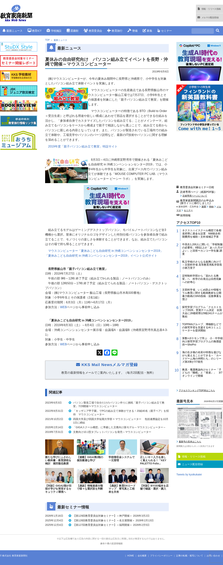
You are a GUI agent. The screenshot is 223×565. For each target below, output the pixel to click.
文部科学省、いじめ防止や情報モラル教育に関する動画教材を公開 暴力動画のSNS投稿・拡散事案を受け (202, 294)
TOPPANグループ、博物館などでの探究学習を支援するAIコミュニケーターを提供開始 (201, 327)
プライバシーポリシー (161, 555)
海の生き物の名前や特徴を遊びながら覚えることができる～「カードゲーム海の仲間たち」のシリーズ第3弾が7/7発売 (201, 357)
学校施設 (54, 30)
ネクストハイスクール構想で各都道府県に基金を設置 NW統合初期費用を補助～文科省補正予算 (201, 233)
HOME (130, 555)
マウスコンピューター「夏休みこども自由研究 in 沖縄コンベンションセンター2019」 (105, 250)
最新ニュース (12, 30)
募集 (147, 30)
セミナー (164, 30)
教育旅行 (114, 30)
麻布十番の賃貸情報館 (111, 543)
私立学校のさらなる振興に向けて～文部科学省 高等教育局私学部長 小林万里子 (202, 265)
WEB (63, 307)
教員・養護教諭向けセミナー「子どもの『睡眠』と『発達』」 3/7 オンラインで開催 (202, 372)
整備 (132, 30)
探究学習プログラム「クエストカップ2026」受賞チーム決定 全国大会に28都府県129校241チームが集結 (202, 312)
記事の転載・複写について (189, 555)
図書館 (72, 30)
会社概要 (142, 555)
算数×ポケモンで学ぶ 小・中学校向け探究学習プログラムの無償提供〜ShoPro (202, 341)
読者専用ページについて (195, 195)
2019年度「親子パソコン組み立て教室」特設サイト (82, 146)
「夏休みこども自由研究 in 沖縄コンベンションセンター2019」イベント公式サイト (101, 255)
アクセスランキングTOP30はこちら (197, 390)
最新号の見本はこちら (190, 441)
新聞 (204, 206)
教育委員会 (93, 30)
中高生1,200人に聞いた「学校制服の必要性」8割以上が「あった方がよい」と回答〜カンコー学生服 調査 (202, 249)
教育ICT (35, 30)
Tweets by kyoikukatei (189, 474)
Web (211, 206)
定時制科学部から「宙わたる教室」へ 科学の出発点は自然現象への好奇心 (201, 279)
